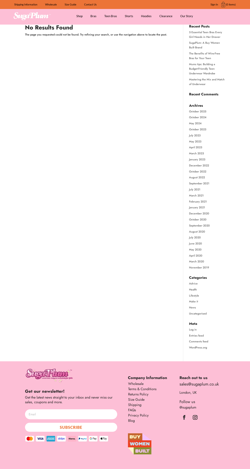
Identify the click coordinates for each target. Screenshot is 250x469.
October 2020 (197, 219)
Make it (193, 301)
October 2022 (197, 171)
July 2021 (194, 189)
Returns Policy (138, 394)
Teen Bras (110, 16)
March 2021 (196, 195)
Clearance (165, 16)
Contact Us (90, 4)
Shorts (129, 16)
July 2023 (195, 135)
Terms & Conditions (142, 389)
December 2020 (199, 213)
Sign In (214, 4)
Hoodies (146, 16)
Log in (193, 329)
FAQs (132, 410)
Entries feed (196, 336)
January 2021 (197, 207)
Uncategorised (198, 313)
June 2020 (195, 243)
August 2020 (197, 232)
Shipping (134, 404)
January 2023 (197, 159)
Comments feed (198, 341)
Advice (193, 283)
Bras (93, 16)
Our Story (186, 16)
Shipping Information (25, 4)
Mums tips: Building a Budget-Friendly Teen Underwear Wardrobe (202, 69)
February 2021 (198, 201)
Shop (79, 16)
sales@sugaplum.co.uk (199, 384)
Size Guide (70, 4)
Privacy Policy (138, 415)
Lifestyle (194, 296)
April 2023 (195, 147)
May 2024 (195, 123)
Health (193, 289)
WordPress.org (198, 347)
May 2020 (195, 249)
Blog (131, 420)
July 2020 (195, 237)
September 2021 (199, 183)
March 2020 (196, 261)
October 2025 (197, 111)
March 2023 (196, 153)
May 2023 (195, 141)
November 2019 (199, 267)
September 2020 (199, 225)
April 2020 (195, 256)
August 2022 (197, 177)
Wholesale (51, 4)
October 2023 (197, 129)
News (192, 307)
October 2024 (197, 117)
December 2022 (199, 165)
